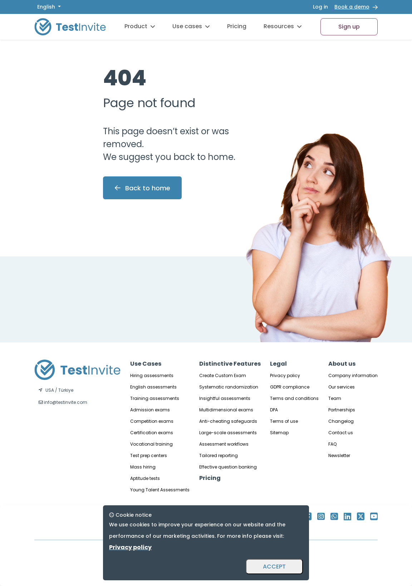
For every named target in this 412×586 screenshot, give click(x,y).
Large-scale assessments (228, 433)
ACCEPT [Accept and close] (274, 566)
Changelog (341, 421)
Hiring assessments (151, 375)
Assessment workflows (224, 444)
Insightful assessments (224, 398)
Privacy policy (285, 375)
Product (139, 26)
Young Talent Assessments (160, 490)
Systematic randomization (228, 387)
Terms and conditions (294, 398)
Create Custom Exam (222, 375)
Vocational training (151, 444)
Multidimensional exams (226, 410)
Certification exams (151, 433)
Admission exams (150, 410)
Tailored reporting (218, 455)
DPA (274, 410)
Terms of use (284, 421)
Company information (353, 375)
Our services (341, 387)
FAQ (332, 444)
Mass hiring (143, 467)
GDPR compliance (289, 387)
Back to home (142, 188)
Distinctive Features (230, 364)
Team (334, 398)
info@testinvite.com (63, 402)
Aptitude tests (145, 478)
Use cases (191, 26)
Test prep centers (148, 455)
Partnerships (341, 410)
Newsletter (339, 455)
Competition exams (151, 421)
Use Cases (145, 364)
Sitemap (279, 433)
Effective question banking (228, 467)
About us (341, 364)
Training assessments (154, 398)
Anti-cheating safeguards (228, 421)
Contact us (340, 433)
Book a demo (351, 6)
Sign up (349, 26)
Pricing (236, 26)
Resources (283, 26)
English (47, 6)
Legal (278, 364)
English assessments (153, 387)
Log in (320, 6)
